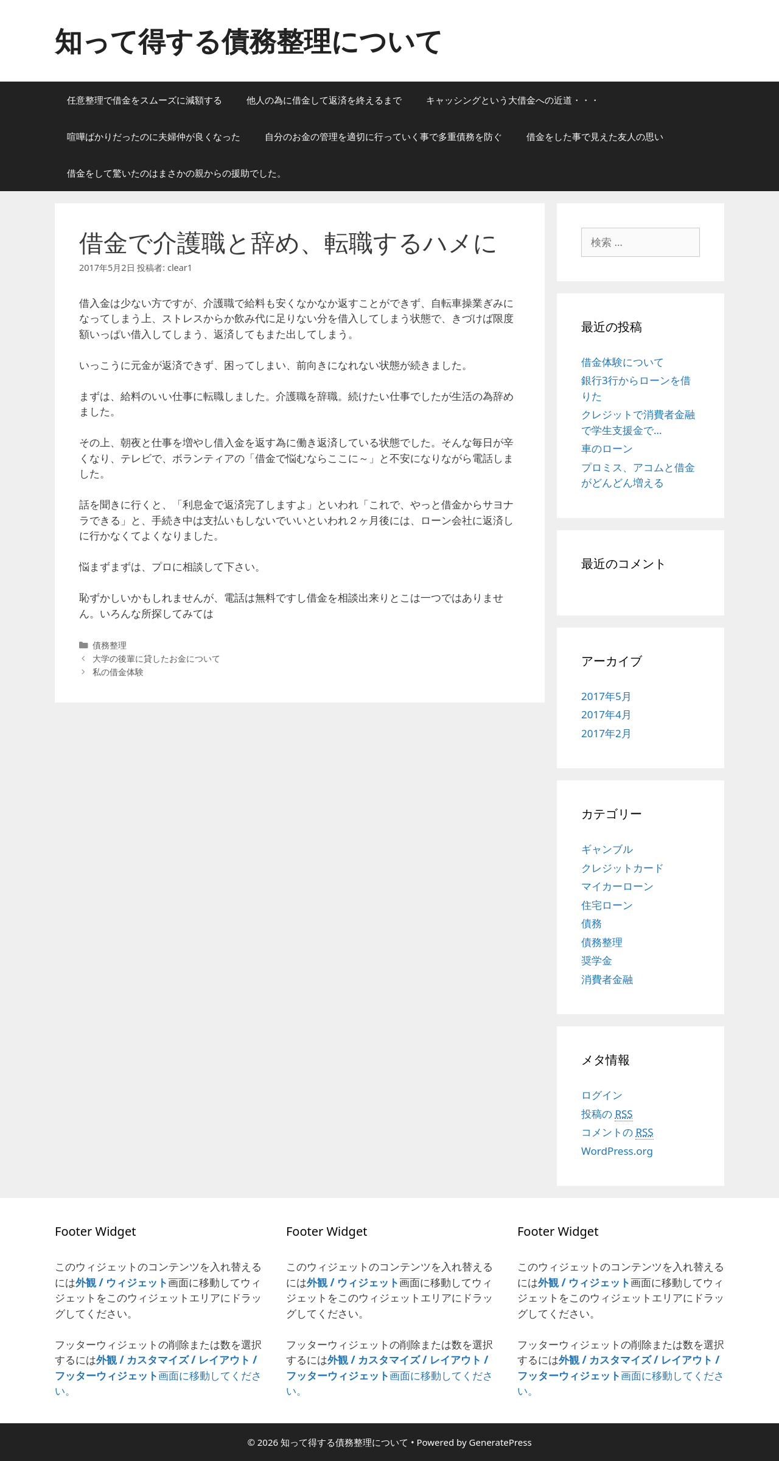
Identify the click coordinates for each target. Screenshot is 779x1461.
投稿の (607, 1114)
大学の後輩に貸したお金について (156, 658)
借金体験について (622, 362)
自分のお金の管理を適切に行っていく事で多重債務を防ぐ (383, 136)
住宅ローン (607, 905)
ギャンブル (607, 849)
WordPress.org (617, 1151)
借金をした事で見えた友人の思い (594, 136)
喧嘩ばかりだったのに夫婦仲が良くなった (153, 136)
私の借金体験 (118, 672)
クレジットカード (622, 868)
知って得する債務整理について (249, 40)
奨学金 (596, 960)
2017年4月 (606, 714)
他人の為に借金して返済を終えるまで (324, 100)
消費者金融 (607, 979)
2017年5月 (606, 696)
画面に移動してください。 (158, 1375)
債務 (591, 923)
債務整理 (110, 645)
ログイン (602, 1095)
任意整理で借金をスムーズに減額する (144, 100)
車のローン (607, 448)
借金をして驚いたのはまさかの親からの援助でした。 (176, 173)
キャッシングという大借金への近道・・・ (512, 100)
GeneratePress (500, 1442)
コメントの (617, 1132)
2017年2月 (606, 733)
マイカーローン (617, 886)
